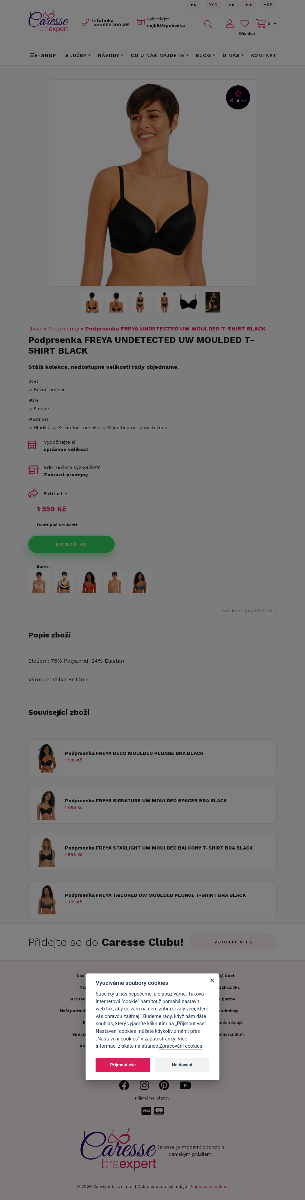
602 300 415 (111, 24)
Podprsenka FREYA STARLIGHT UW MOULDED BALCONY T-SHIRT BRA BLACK (159, 848)
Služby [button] (76, 55)
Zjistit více (233, 942)
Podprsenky (63, 328)
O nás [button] (231, 55)
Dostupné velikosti (57, 524)
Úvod (35, 328)
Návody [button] (108, 55)
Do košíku (71, 544)
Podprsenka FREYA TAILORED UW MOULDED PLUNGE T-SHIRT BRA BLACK (155, 895)
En (193, 5)
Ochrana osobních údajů (162, 1186)
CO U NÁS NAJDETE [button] (158, 55)
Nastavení (182, 1064)
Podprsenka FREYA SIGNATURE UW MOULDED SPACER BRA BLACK (146, 800)
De (249, 5)
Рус (213, 5)
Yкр (268, 5)
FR (232, 5)
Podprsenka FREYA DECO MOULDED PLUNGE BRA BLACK (134, 753)
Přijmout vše (123, 1064)
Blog (203, 55)
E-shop (43, 55)
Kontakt (264, 55)
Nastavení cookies (210, 1186)
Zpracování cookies (180, 1046)
